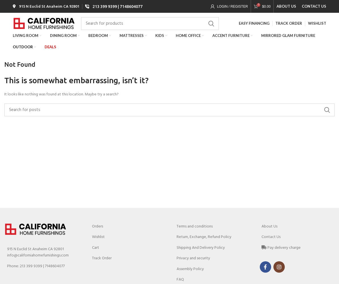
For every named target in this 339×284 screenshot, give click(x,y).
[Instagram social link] (279, 275)
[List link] (42, 275)
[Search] (150, 29)
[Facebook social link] (265, 275)
